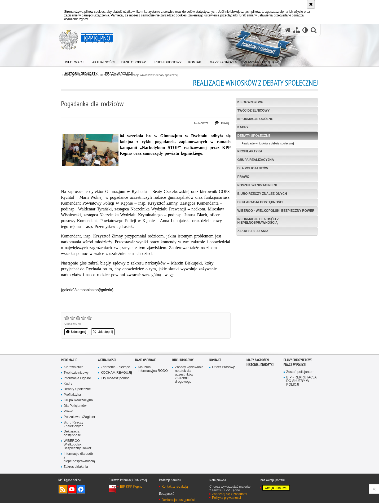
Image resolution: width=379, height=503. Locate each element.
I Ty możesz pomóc (115, 378)
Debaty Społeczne (254, 136)
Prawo (243, 177)
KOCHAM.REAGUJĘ (116, 372)
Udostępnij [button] (76, 332)
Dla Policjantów (252, 168)
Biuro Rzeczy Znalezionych (262, 194)
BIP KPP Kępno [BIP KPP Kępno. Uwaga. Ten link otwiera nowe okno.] (131, 486)
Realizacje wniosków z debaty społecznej (152, 75)
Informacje (69, 360)
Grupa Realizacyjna (255, 160)
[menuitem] (75, 61)
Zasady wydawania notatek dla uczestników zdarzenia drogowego (189, 374)
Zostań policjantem (300, 372)
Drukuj (222, 123)
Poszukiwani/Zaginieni (257, 185)
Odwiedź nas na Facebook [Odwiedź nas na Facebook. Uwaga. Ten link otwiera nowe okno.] (81, 489)
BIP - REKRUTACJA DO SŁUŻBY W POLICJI (301, 381)
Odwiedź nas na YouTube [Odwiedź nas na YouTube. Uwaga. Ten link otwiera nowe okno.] (72, 489)
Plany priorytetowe (298, 360)
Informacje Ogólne (255, 119)
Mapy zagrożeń (257, 360)
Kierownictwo (250, 102)
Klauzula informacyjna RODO (153, 369)
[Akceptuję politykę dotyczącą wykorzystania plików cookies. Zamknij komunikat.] (311, 4)
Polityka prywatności (226, 498)
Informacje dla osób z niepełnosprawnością (258, 220)
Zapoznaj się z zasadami (229, 494)
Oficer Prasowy (223, 367)
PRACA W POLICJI (295, 365)
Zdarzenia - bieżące (115, 367)
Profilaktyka (249, 151)
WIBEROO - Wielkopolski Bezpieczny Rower (275, 211)
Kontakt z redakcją (175, 486)
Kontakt (215, 360)
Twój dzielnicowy (253, 110)
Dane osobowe (145, 360)
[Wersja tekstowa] (305, 30)
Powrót (200, 123)
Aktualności (107, 360)
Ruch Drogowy (182, 360)
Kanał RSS (63, 489)
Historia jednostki (260, 365)
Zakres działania (252, 231)
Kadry (243, 127)
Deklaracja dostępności (260, 202)
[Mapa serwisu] (296, 30)
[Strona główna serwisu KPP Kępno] (288, 30)
